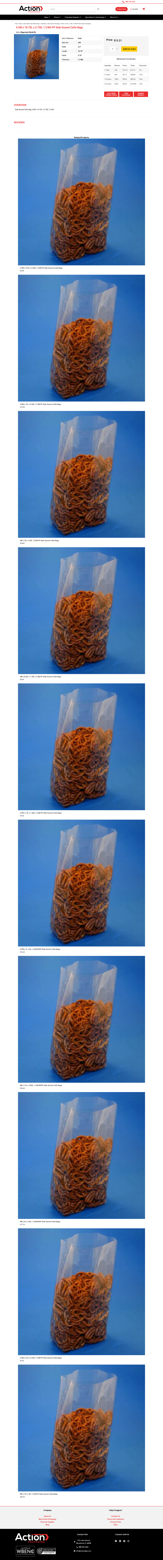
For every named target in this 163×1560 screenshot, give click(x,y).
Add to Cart (129, 49)
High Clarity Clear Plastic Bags (31, 23)
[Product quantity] (112, 48)
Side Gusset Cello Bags (53, 23)
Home (16, 23)
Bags (20, 23)
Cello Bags (43, 23)
